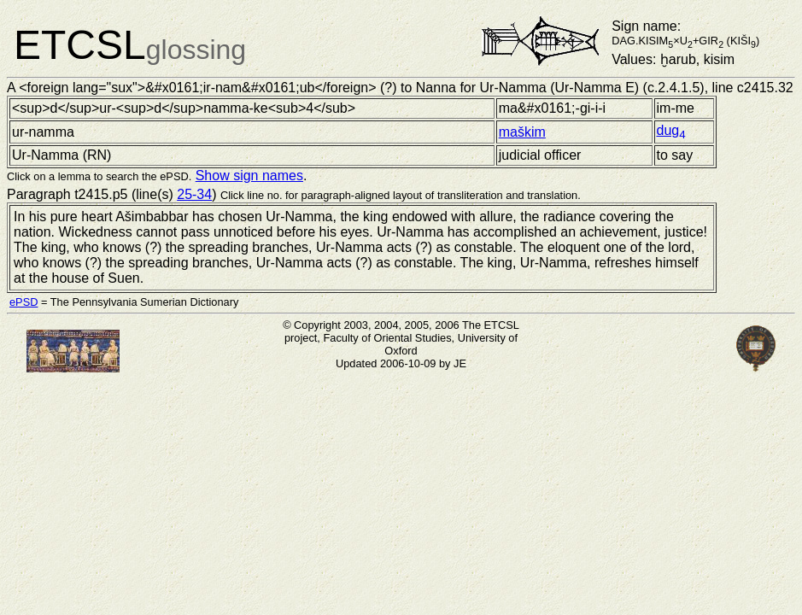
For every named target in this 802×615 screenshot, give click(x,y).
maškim (522, 132)
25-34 (194, 194)
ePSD (23, 302)
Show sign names (249, 175)
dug (671, 130)
